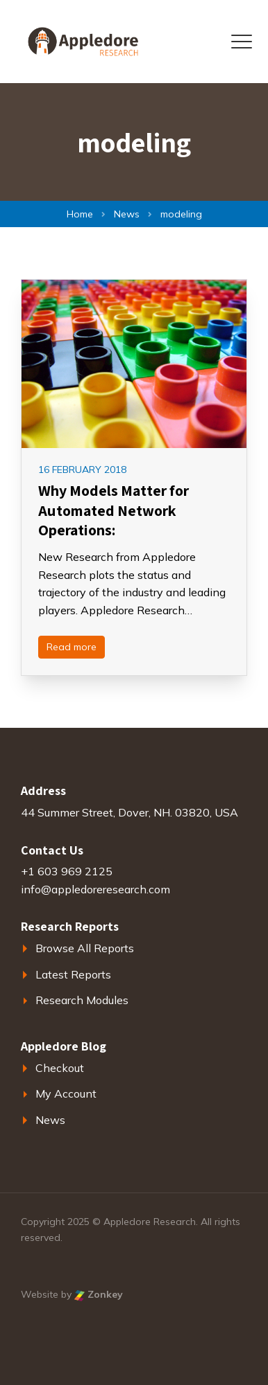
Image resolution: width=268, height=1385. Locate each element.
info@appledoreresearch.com (95, 889)
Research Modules (81, 1000)
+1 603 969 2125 (66, 871)
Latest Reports (73, 974)
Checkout (59, 1068)
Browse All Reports (84, 948)
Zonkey (98, 1294)
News (50, 1120)
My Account (66, 1093)
